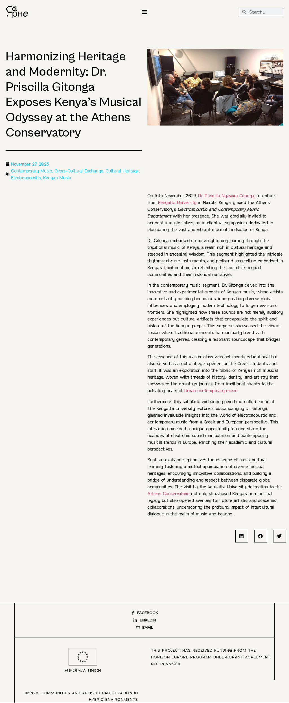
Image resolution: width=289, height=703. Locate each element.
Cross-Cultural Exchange (78, 170)
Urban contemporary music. (211, 390)
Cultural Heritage (122, 170)
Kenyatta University (177, 202)
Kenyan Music (57, 177)
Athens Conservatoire (168, 493)
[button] (144, 12)
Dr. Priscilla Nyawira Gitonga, (226, 195)
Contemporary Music (31, 170)
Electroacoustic (26, 177)
